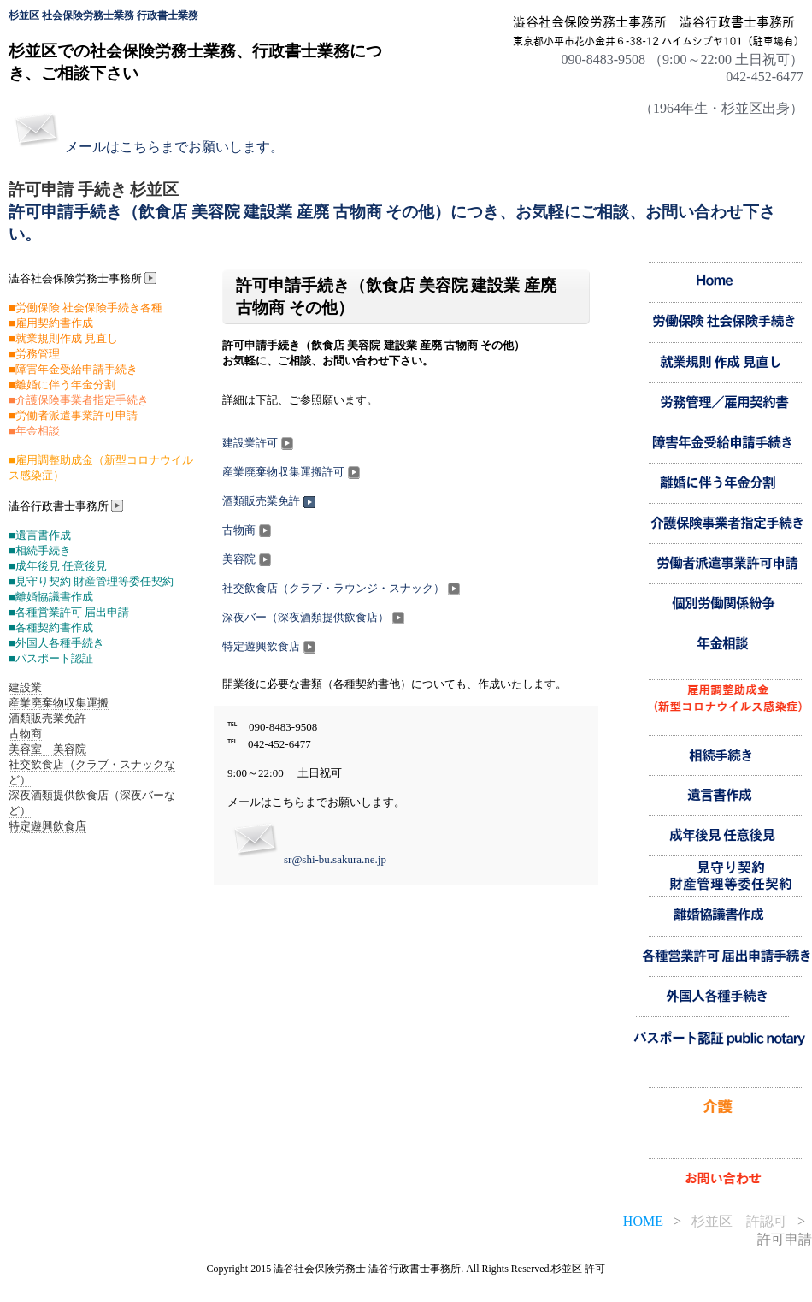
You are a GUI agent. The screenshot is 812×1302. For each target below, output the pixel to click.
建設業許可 (259, 442)
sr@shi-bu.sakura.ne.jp (335, 859)
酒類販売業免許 (270, 500)
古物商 (248, 530)
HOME (643, 1221)
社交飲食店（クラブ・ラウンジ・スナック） (342, 588)
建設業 (25, 687)
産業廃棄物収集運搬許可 (292, 471)
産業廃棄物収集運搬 (59, 702)
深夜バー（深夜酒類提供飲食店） (315, 617)
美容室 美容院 (47, 749)
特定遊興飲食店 (270, 646)
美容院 (248, 559)
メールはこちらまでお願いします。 (174, 146)
